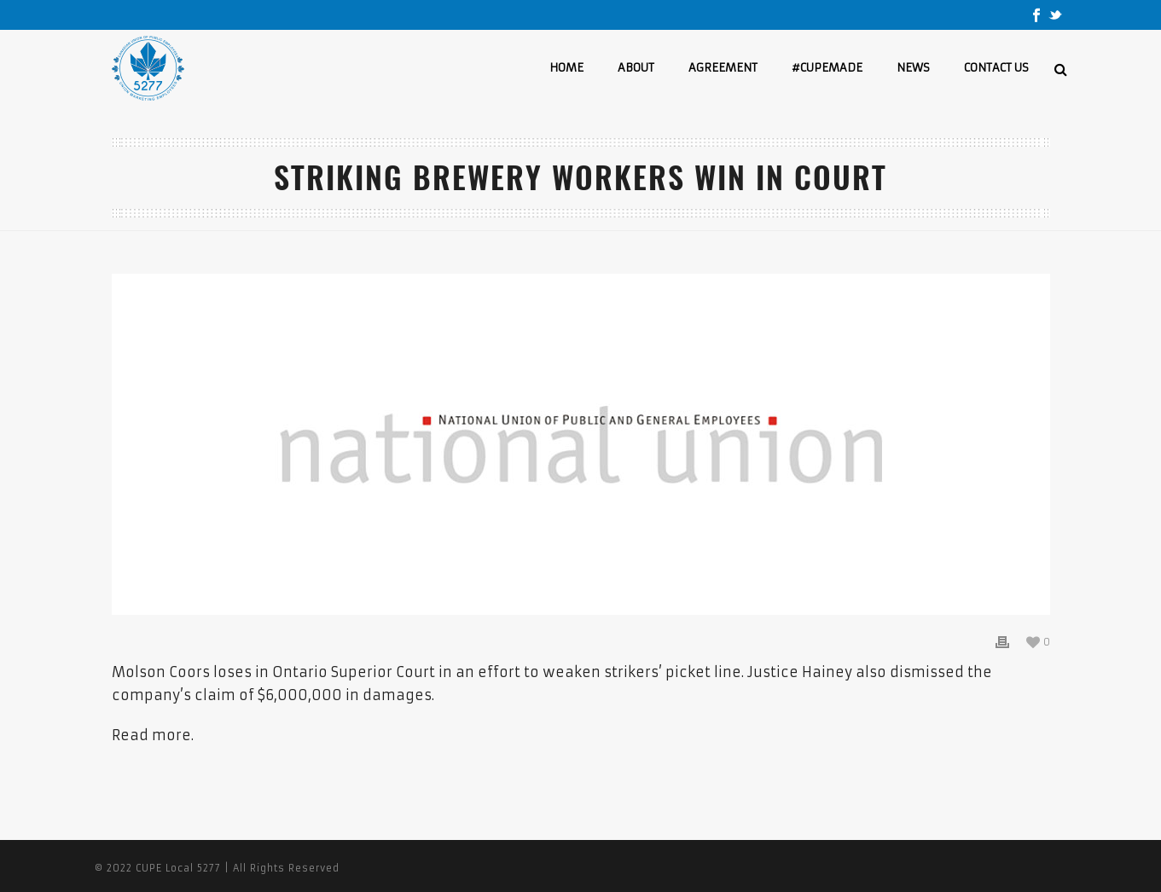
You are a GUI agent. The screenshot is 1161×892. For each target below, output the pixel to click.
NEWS (913, 68)
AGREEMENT (723, 68)
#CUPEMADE (827, 68)
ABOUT (636, 68)
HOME (566, 68)
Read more (151, 735)
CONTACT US (996, 68)
